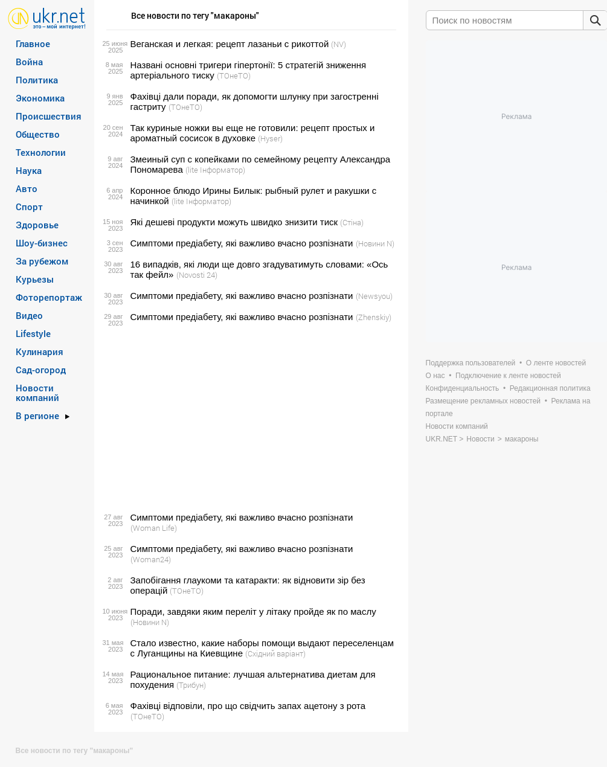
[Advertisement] (249, 417)
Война (29, 61)
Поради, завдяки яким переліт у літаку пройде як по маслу (253, 611)
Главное (33, 43)
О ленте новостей (556, 363)
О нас (435, 375)
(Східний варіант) (275, 653)
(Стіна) (352, 222)
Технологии (41, 152)
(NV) (338, 44)
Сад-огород (41, 369)
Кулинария (39, 351)
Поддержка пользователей (471, 363)
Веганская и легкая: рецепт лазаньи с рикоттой (229, 44)
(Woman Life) (153, 527)
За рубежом (42, 261)
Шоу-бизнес (42, 243)
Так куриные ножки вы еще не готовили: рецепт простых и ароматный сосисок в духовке (252, 133)
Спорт (29, 206)
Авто (26, 188)
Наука (29, 170)
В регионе (37, 415)
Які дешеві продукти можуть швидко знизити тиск (234, 222)
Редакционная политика (550, 388)
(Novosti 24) (196, 274)
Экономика (40, 98)
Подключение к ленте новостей (508, 375)
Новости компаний (37, 392)
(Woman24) (150, 559)
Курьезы (35, 279)
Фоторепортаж (49, 297)
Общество (38, 134)
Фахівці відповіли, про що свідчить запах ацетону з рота (248, 706)
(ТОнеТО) (234, 75)
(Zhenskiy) (373, 317)
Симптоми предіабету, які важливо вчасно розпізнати (241, 243)
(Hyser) (270, 138)
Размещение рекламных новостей (483, 401)
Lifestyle (33, 333)
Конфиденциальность (462, 388)
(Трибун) (191, 684)
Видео (29, 315)
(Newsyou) (374, 295)
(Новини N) (375, 243)
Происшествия (49, 116)
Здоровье (37, 224)
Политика (37, 80)
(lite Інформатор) (215, 169)
